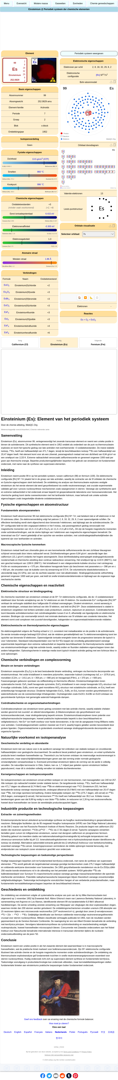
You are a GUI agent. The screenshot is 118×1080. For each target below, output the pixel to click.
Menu (6, 3)
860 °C (40, 172)
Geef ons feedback (33, 1019)
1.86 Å (48, 259)
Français (38, 1032)
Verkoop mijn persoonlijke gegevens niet (59, 1055)
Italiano (48, 1032)
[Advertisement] (59, 31)
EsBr (6, 298)
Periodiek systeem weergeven (89, 53)
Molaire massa (41, 3)
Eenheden (78, 3)
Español (28, 1032)
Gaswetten (60, 3)
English (17, 1032)
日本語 (111, 1032)
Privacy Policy (87, 1052)
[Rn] (98, 75)
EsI (7, 319)
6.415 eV (50, 214)
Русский (94, 1032)
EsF (6, 312)
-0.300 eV (49, 226)
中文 (103, 1032)
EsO (6, 292)
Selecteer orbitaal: (70, 234)
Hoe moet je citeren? (59, 1023)
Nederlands (61, 1032)
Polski (72, 1032)
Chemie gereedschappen (102, 3)
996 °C (40, 184)
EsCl (6, 285)
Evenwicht (21, 3)
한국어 (59, 1038)
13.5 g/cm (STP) (40, 159)
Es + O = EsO (88, 320)
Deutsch (8, 1032)
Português (83, 1032)
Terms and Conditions (71, 1052)
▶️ (85, 297)
